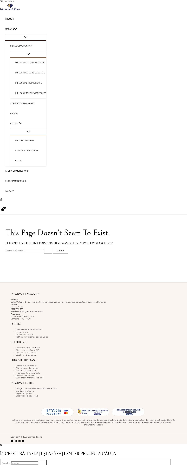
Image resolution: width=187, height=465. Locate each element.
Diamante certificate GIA (27, 350)
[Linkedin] (23, 441)
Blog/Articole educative (27, 396)
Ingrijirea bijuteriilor (25, 391)
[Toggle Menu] (25, 37)
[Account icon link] (1, 199)
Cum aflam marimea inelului (29, 378)
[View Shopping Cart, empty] (2, 209)
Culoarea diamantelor (26, 370)
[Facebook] (12, 441)
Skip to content (7, 1)
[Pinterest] (19, 441)
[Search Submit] (48, 251)
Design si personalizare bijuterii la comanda (36, 388)
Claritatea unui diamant (27, 368)
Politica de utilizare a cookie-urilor (32, 337)
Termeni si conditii (24, 334)
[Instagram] (16, 441)
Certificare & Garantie (26, 355)
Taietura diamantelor (26, 375)
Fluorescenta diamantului (28, 373)
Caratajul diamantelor (26, 365)
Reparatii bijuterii (24, 393)
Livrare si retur (22, 332)
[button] (15, 29)
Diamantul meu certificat (28, 347)
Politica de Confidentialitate (29, 329)
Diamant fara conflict (26, 352)
